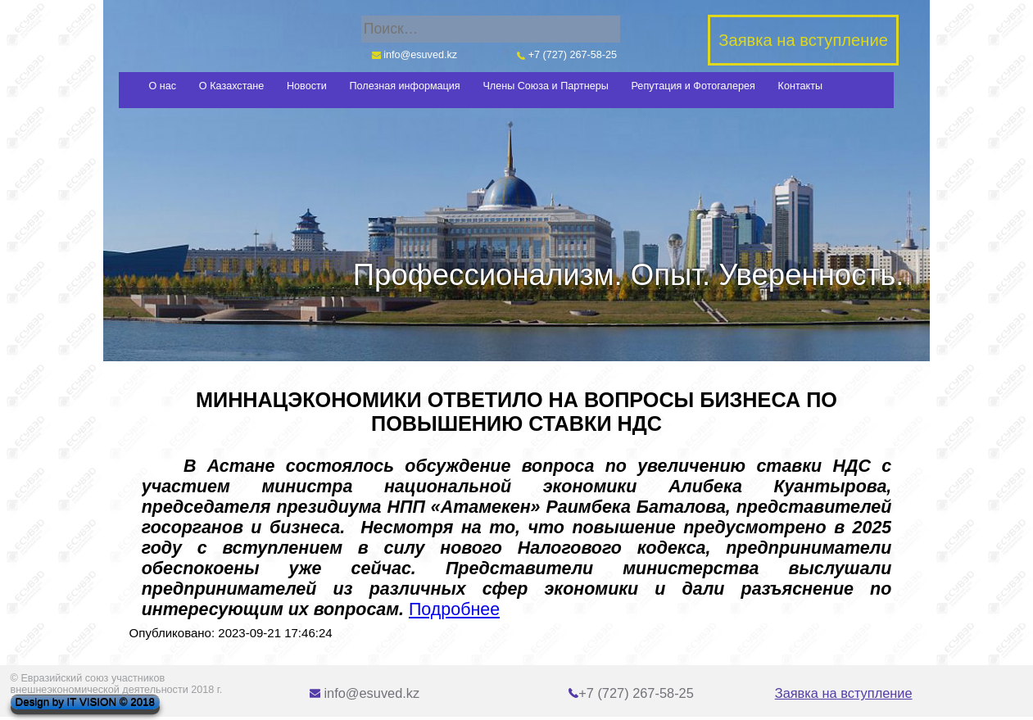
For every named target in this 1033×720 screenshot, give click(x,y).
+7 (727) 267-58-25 (567, 55)
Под (425, 609)
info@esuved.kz (414, 55)
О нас (163, 86)
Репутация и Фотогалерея (693, 86)
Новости (307, 86)
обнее (475, 609)
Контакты (800, 86)
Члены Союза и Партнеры (545, 86)
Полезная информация (405, 86)
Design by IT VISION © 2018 (85, 702)
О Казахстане (231, 86)
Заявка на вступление (844, 693)
